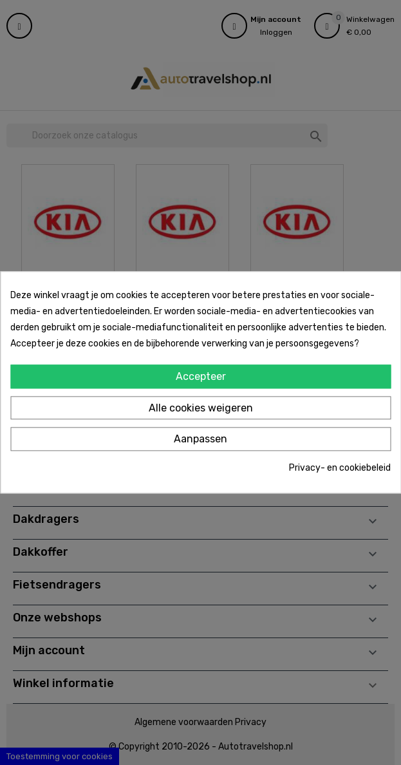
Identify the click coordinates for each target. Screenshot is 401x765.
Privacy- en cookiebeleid (340, 467)
